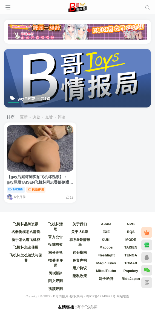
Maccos (106, 247)
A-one (106, 224)
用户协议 (80, 268)
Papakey (131, 271)
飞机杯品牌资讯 (25, 224)
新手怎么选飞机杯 (26, 240)
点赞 (49, 117)
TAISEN (15, 189)
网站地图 (123, 296)
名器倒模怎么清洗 (26, 232)
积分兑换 (55, 252)
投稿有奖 (55, 245)
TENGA (131, 255)
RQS (131, 232)
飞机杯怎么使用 (25, 247)
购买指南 (80, 252)
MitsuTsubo (106, 271)
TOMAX (130, 263)
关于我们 (80, 224)
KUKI (106, 240)
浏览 (36, 117)
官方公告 (55, 237)
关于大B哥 (79, 232)
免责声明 (80, 260)
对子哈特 (106, 279)
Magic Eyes (106, 263)
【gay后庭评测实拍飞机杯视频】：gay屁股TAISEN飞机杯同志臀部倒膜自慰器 (40, 182)
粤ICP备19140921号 (100, 296)
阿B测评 (55, 273)
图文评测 (55, 281)
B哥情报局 (60, 296)
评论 (61, 117)
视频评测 (36, 189)
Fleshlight (106, 255)
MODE (130, 240)
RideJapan (131, 279)
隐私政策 (80, 276)
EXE (106, 232)
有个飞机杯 (87, 307)
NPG (131, 224)
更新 (24, 117)
